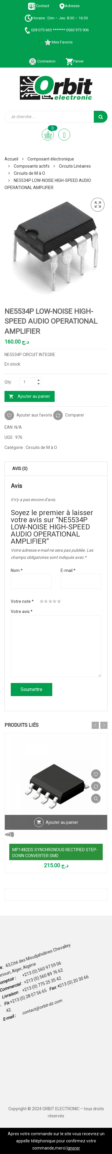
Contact (38, 6)
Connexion (42, 61)
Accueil (11, 159)
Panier (74, 61)
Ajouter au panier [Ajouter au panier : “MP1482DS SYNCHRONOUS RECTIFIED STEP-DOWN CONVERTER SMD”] (62, 822)
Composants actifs (32, 166)
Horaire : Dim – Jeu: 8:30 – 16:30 (56, 18)
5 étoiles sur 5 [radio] (59, 601)
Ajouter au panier (34, 396)
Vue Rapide (96, 798)
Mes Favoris (58, 42)
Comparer (74, 415)
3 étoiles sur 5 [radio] (50, 601)
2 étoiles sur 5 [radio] (46, 601)
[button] (98, 205)
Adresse (69, 6)
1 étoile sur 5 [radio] (42, 601)
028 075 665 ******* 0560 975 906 (56, 30)
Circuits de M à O (29, 173)
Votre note (22, 601)
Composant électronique (50, 159)
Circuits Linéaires (75, 166)
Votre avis (22, 611)
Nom (17, 570)
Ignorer (73, 1148)
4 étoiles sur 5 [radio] (55, 601)
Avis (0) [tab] (19, 468)
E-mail (68, 570)
